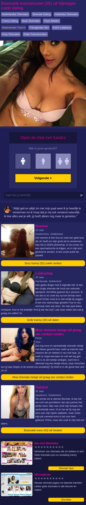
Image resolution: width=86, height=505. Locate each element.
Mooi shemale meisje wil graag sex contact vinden (42, 377)
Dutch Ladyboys (62, 27)
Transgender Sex (39, 27)
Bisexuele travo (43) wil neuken (43, 430)
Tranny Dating (10, 20)
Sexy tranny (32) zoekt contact (42, 263)
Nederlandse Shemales (15, 14)
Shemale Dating (41, 14)
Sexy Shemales (11, 34)
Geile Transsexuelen (35, 34)
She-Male (66, 499)
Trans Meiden (51, 20)
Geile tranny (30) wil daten (43, 320)
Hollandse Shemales (66, 14)
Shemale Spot (66, 468)
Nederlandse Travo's (13, 27)
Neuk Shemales (31, 20)
